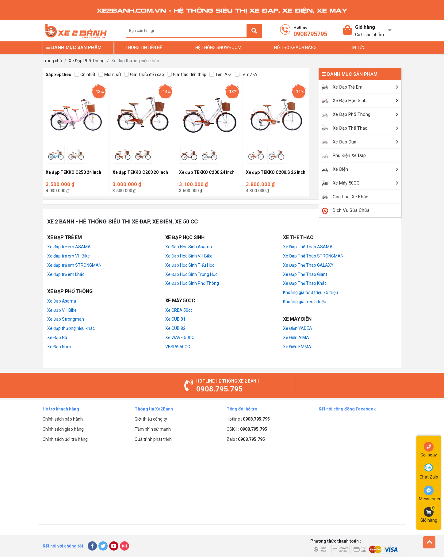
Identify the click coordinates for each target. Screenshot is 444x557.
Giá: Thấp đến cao (144, 74)
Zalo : (246, 439)
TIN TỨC (358, 47)
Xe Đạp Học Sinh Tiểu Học (189, 265)
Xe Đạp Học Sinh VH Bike (188, 256)
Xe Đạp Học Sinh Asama (188, 246)
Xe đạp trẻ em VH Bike (68, 256)
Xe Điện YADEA (297, 328)
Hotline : (248, 419)
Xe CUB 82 (175, 328)
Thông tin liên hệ (143, 47)
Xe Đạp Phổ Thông (87, 60)
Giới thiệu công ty (151, 419)
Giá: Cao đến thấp (186, 74)
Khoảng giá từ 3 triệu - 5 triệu (310, 292)
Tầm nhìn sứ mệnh (153, 429)
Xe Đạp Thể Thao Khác (305, 283)
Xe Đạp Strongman (65, 319)
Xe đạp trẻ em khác (65, 274)
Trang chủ (52, 60)
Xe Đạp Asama (61, 301)
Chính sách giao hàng (63, 429)
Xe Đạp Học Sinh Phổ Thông (192, 283)
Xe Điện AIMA (296, 337)
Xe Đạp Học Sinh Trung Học (191, 274)
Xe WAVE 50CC (179, 337)
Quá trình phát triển (153, 439)
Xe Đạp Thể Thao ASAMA (308, 246)
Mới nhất (109, 74)
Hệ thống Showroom (218, 47)
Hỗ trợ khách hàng (295, 47)
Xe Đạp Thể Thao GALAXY (308, 265)
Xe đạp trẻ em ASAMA (69, 246)
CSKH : (247, 429)
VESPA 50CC (177, 346)
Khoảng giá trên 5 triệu (304, 301)
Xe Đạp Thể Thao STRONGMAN (313, 256)
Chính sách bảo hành (63, 419)
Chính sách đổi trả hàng (65, 439)
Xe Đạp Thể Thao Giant (305, 274)
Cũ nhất (85, 74)
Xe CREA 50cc (179, 310)
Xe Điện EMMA (297, 346)
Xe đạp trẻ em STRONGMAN (74, 265)
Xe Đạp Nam (59, 346)
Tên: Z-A (246, 74)
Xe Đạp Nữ (57, 337)
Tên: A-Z (220, 74)
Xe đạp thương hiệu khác (71, 328)
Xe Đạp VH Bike (62, 310)
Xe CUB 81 (175, 319)
